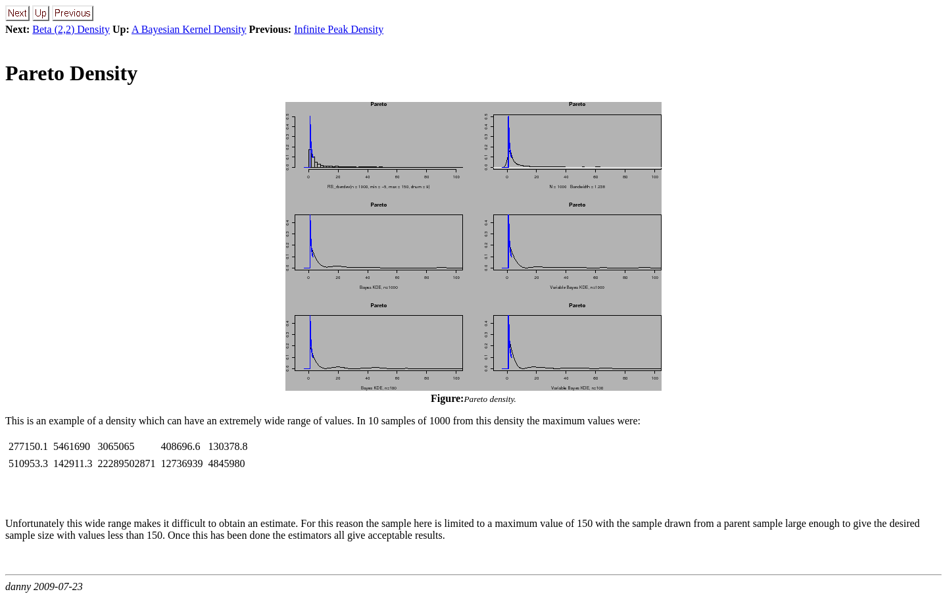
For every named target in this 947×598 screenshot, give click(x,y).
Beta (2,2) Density (71, 29)
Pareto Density (71, 73)
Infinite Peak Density (338, 29)
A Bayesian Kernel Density (189, 29)
